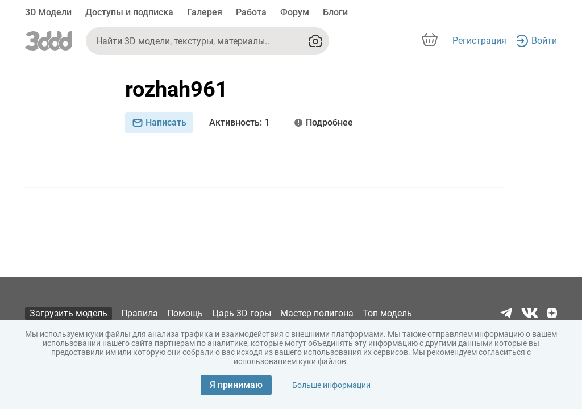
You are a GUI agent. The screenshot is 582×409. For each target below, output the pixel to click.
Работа (251, 12)
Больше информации (331, 385)
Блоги (335, 12)
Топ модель (387, 313)
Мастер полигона (317, 313)
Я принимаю (236, 384)
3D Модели (48, 12)
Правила (139, 313)
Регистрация (479, 40)
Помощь (185, 313)
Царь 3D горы (241, 313)
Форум (294, 12)
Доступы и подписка (129, 12)
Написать (159, 122)
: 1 (239, 122)
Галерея (204, 12)
